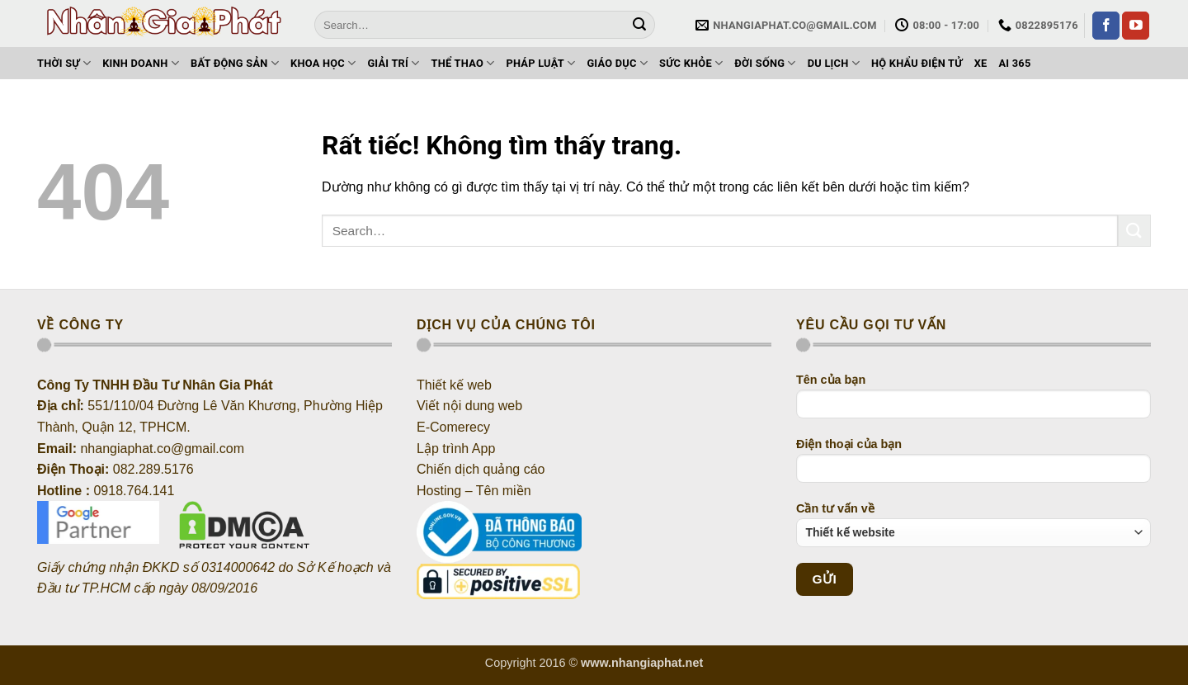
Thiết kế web (454, 385)
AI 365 (1014, 63)
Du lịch (834, 63)
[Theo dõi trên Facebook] (1106, 26)
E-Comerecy (453, 427)
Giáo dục (617, 63)
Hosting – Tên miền (476, 491)
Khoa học (323, 63)
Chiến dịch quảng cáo (480, 469)
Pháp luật (540, 63)
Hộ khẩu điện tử (917, 63)
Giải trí (393, 63)
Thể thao (463, 63)
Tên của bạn (973, 401)
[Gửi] (640, 25)
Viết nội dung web (469, 406)
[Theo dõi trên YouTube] (1135, 26)
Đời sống (764, 63)
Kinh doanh (140, 63)
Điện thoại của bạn (973, 465)
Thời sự (64, 63)
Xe (981, 63)
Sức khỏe (691, 63)
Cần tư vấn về (973, 524)
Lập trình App (456, 449)
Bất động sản (235, 63)
